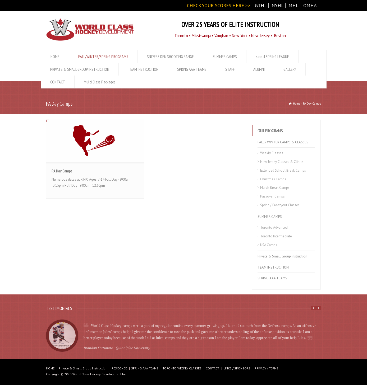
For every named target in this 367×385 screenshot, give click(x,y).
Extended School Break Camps (283, 170)
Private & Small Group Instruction (282, 256)
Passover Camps (272, 196)
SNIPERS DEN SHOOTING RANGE (170, 56)
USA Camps (268, 245)
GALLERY (289, 69)
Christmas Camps (273, 179)
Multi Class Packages (100, 81)
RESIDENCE (119, 368)
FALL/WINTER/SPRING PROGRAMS (103, 56)
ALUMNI (259, 69)
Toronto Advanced (274, 227)
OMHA (310, 5)
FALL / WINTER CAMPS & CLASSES (283, 142)
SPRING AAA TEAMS (192, 69)
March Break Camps (275, 187)
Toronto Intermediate (276, 236)
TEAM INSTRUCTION (143, 69)
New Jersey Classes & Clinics (282, 161)
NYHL (278, 5)
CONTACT (57, 81)
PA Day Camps (62, 170)
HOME (55, 56)
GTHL (261, 5)
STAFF (230, 69)
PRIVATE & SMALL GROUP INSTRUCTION (79, 69)
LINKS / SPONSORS (236, 368)
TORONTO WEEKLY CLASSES (182, 368)
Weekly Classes (271, 153)
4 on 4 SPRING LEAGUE (272, 56)
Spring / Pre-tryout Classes (280, 205)
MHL (293, 5)
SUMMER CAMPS (225, 56)
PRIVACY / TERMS (266, 368)
